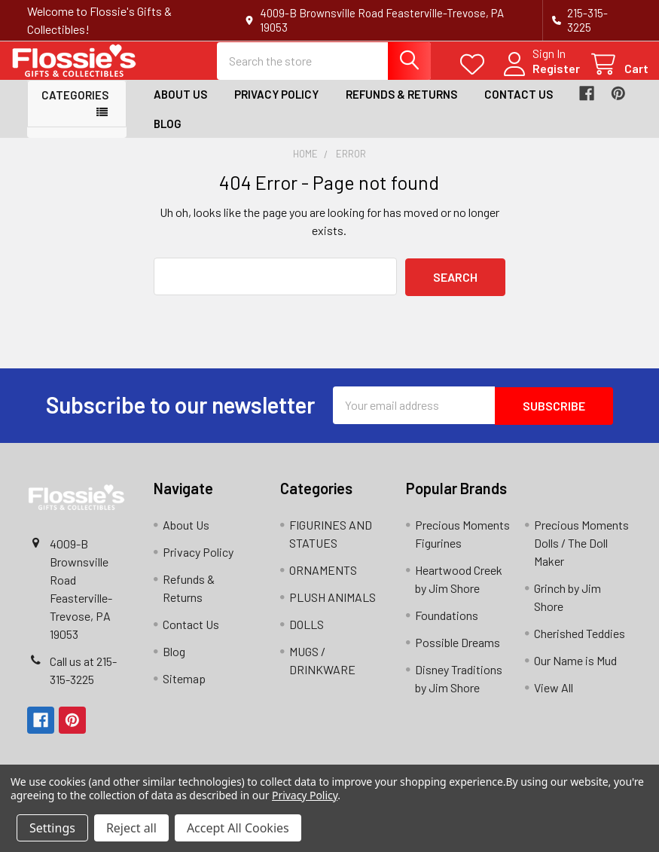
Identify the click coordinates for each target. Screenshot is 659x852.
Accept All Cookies (238, 828)
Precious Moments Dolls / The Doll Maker (581, 553)
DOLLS (306, 635)
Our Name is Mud (575, 671)
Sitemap (184, 689)
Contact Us (518, 107)
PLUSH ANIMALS (332, 607)
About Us (180, 107)
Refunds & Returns (401, 107)
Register (539, 76)
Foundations (446, 625)
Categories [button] (74, 108)
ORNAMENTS (323, 580)
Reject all (131, 828)
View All (553, 698)
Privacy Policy (276, 107)
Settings (52, 828)
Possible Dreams (457, 653)
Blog (168, 135)
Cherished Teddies (579, 644)
